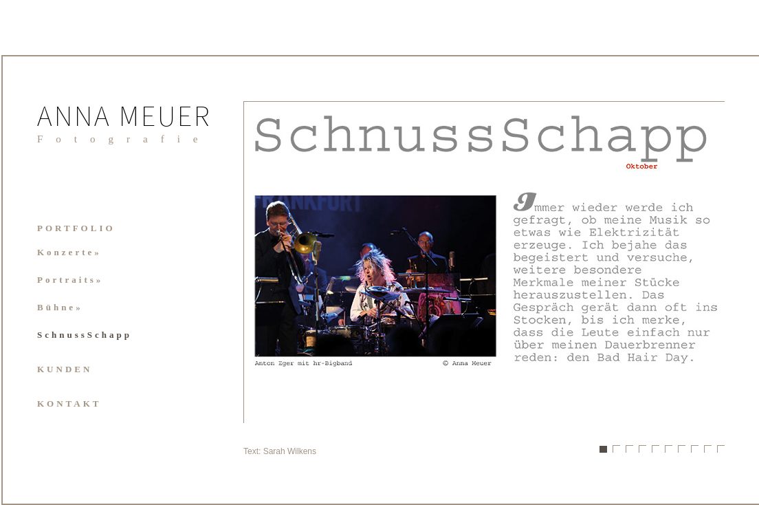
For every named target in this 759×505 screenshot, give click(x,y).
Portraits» (70, 280)
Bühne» (60, 307)
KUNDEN (64, 369)
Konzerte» (69, 252)
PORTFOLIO (76, 228)
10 (721, 449)
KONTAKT (69, 403)
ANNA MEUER (124, 118)
